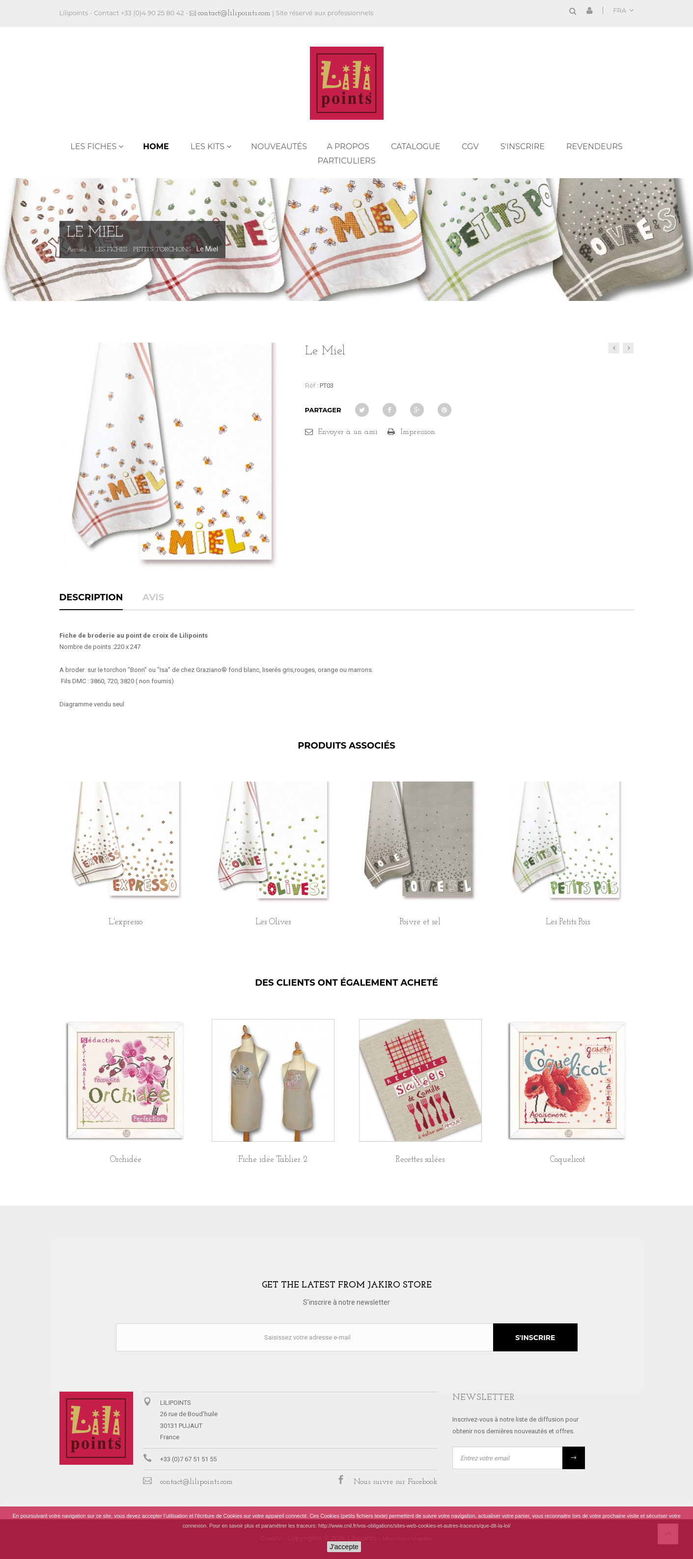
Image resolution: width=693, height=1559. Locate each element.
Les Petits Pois (568, 922)
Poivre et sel (420, 922)
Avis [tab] (153, 598)
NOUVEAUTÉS (279, 146)
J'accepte (344, 1547)
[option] (125, 864)
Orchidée (125, 1160)
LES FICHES (93, 146)
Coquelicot (567, 1160)
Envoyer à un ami (348, 432)
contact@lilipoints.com (234, 13)
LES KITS (207, 146)
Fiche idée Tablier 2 (272, 1160)
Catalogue (415, 146)
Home (155, 146)
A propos (348, 146)
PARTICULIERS (346, 160)
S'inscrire (522, 146)
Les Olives (273, 922)
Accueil (76, 249)
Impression (417, 432)
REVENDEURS (594, 146)
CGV (470, 146)
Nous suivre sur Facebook (396, 1482)
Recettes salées (420, 1160)
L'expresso (125, 922)
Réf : (312, 385)
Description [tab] (91, 598)
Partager (323, 410)
